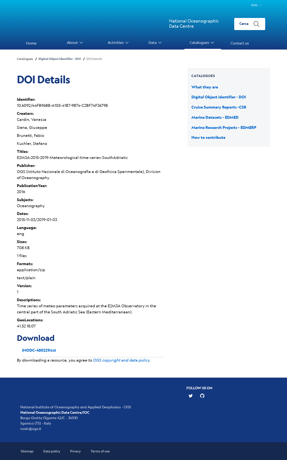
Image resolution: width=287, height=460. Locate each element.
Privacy (75, 451)
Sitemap (27, 451)
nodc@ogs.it (30, 428)
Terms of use (100, 451)
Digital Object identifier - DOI (59, 59)
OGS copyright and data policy (121, 360)
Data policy (51, 451)
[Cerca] (249, 24)
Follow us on (199, 388)
